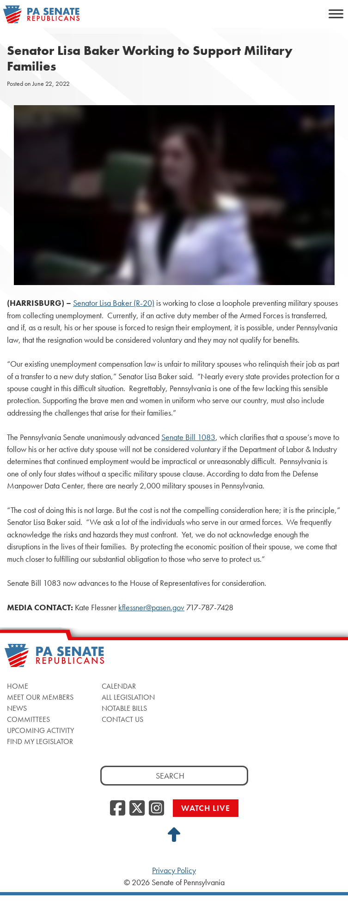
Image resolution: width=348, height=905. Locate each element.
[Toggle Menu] (336, 13)
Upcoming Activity (40, 730)
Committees (28, 719)
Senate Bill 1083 (188, 437)
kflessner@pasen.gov (151, 607)
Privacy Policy (174, 870)
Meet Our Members (40, 697)
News (17, 708)
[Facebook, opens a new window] (117, 809)
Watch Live (205, 808)
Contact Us (122, 719)
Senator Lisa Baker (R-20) (113, 303)
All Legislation (128, 697)
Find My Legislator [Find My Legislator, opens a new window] (40, 741)
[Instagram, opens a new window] (156, 809)
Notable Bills (124, 708)
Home (17, 686)
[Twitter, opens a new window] (137, 809)
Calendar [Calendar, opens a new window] (119, 686)
